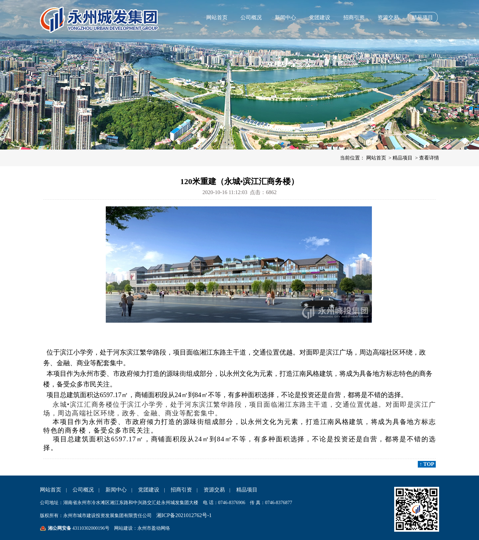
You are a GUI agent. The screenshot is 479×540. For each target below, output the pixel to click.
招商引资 (354, 17)
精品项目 (422, 17)
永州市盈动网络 (153, 528)
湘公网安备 (59, 528)
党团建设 (319, 17)
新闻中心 (285, 17)
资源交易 (388, 17)
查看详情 (429, 158)
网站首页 (217, 17)
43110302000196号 (90, 528)
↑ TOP (426, 464)
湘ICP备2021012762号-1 (184, 515)
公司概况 (251, 17)
